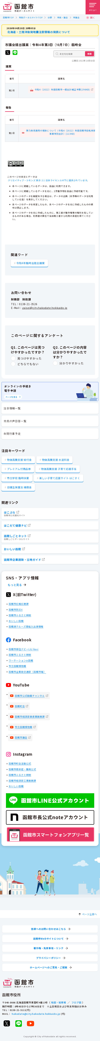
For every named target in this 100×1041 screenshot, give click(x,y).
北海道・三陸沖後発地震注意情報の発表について (38, 32)
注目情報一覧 (12, 408)
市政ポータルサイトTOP (31, 17)
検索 (89, 53)
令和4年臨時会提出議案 (30, 263)
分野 (50, 17)
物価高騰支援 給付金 (19, 460)
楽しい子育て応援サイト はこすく (59, 478)
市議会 (76, 17)
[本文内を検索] (74, 53)
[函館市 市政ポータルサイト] (18, 7)
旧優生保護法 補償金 (19, 487)
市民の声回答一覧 (15, 421)
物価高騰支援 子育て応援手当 (59, 469)
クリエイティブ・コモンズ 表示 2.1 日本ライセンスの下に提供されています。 (48, 180)
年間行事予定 (12, 433)
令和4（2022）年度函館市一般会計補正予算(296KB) (62, 89)
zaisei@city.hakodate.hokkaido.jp (45, 308)
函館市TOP (8, 17)
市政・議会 (62, 17)
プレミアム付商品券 (19, 469)
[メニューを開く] (93, 7)
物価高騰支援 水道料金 (55, 460)
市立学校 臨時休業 (18, 478)
